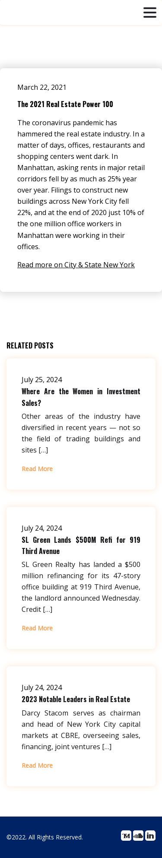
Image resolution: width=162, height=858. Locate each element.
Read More (37, 469)
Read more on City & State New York (76, 264)
